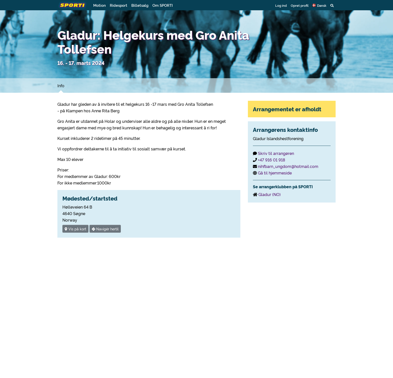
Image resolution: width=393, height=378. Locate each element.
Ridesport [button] (118, 5)
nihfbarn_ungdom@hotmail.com (288, 166)
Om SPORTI (162, 5)
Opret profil (300, 5)
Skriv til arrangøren (276, 153)
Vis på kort (75, 228)
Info (60, 85)
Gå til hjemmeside (275, 172)
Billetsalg (139, 5)
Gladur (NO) (269, 194)
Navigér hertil (105, 228)
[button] (319, 5)
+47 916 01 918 (271, 159)
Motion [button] (99, 5)
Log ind (281, 5)
